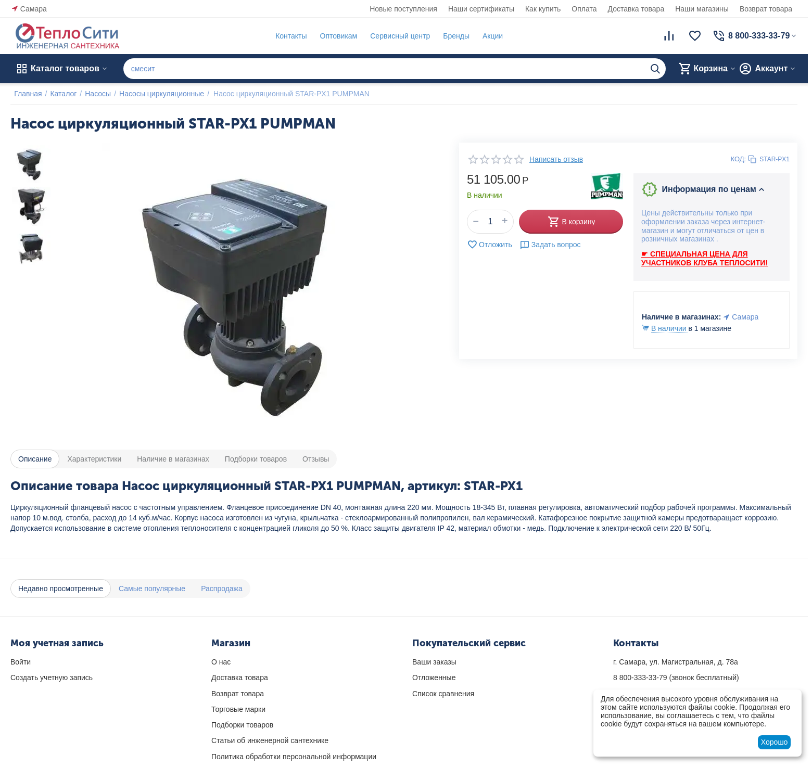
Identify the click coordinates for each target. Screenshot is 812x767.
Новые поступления (403, 9)
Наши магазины (702, 9)
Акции (489, 36)
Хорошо (774, 742)
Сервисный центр (396, 36)
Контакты (287, 36)
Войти (20, 662)
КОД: (738, 159)
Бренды (452, 36)
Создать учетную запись (51, 677)
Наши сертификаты (481, 9)
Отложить (489, 244)
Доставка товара (636, 9)
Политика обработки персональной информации (293, 756)
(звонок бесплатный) (676, 677)
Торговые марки (238, 709)
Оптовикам (334, 36)
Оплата (584, 9)
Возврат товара (766, 9)
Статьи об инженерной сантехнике (269, 740)
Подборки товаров (242, 725)
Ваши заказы (434, 662)
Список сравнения (443, 693)
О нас (221, 662)
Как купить (543, 9)
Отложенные (433, 677)
